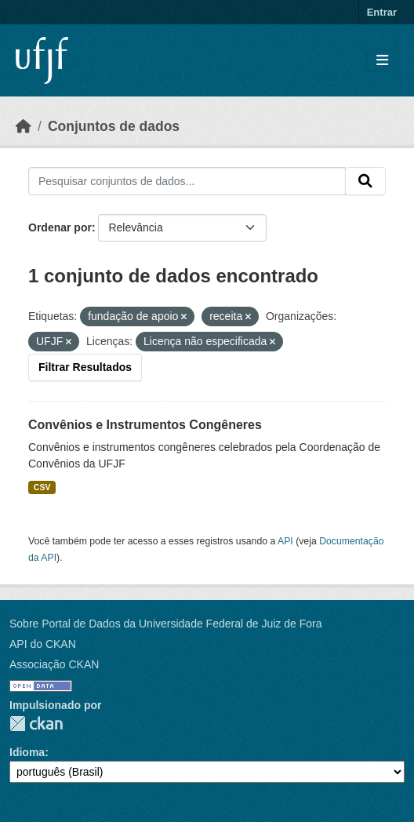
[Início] (23, 126)
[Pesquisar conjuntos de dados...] (187, 181)
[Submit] (365, 181)
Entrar (382, 12)
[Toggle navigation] (382, 60)
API (285, 541)
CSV (42, 487)
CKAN (36, 723)
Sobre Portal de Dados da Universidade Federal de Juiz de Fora (165, 623)
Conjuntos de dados (114, 126)
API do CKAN (42, 644)
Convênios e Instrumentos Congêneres (145, 424)
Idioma (27, 752)
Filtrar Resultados (85, 367)
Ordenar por (60, 227)
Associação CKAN (54, 664)
